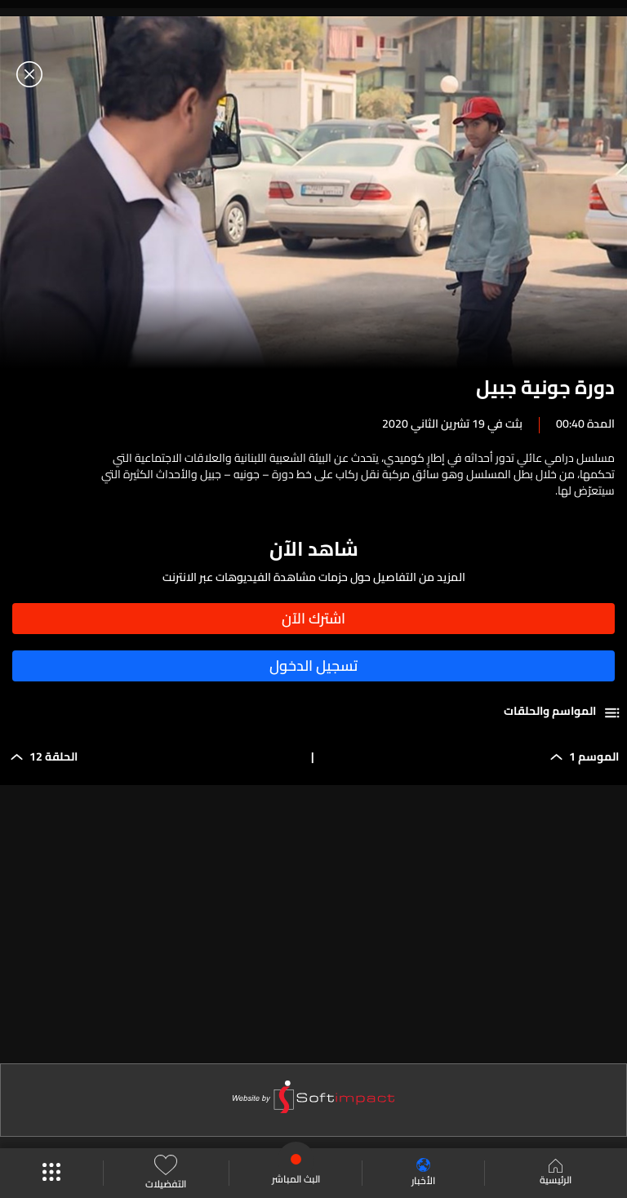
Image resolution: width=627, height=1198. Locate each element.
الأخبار (423, 1173)
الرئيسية (555, 1173)
